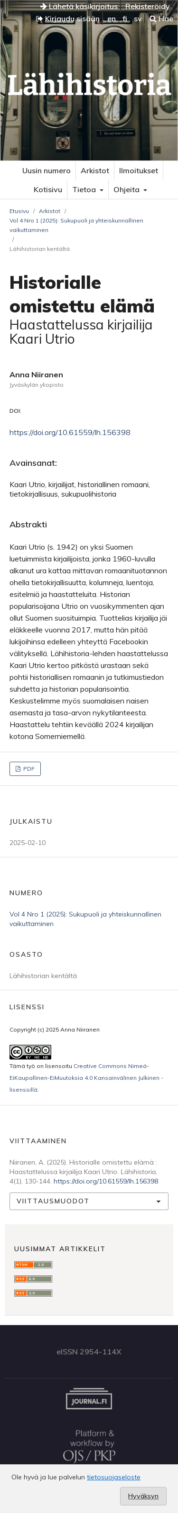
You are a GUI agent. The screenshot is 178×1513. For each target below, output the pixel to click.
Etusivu (19, 210)
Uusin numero (46, 170)
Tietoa (85, 189)
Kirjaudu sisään (68, 18)
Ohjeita (127, 189)
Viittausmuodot (53, 1201)
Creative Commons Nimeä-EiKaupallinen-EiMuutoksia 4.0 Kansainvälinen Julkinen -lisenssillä (86, 1077)
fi (124, 18)
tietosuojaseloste (114, 1477)
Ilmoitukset (138, 170)
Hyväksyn (143, 1496)
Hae (161, 18)
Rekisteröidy (147, 6)
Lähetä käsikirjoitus (79, 6)
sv (138, 18)
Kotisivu (48, 189)
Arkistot (95, 170)
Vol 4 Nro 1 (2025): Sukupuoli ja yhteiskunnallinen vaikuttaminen (76, 225)
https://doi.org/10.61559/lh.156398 (70, 432)
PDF (28, 768)
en (111, 18)
